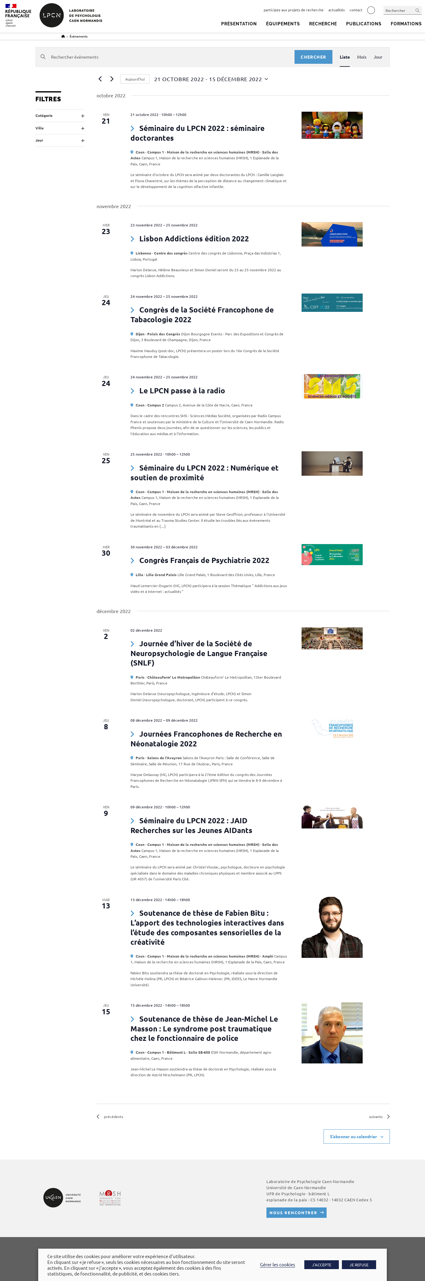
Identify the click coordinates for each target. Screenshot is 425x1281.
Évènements (78, 36)
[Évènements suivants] (112, 79)
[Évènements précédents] (100, 79)
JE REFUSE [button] (359, 1264)
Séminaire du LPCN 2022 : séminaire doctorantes (197, 133)
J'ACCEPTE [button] (321, 1264)
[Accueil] (63, 36)
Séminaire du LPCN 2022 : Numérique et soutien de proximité (204, 472)
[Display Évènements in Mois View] (361, 57)
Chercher (313, 57)
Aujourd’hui (135, 79)
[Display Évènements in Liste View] (345, 57)
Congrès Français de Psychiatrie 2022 (204, 560)
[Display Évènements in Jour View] (378, 57)
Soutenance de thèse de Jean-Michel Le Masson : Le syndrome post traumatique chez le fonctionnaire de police (204, 1028)
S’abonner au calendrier (353, 1136)
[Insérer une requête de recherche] (402, 10)
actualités (336, 9)
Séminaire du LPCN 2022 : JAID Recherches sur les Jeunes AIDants (191, 825)
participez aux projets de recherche (294, 9)
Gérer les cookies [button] (277, 1264)
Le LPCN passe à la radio (182, 390)
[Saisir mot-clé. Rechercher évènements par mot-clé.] (165, 57)
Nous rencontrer (293, 1212)
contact (356, 9)
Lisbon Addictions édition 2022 (194, 238)
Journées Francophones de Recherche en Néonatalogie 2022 (206, 738)
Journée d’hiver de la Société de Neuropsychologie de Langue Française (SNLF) (198, 653)
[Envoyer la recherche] (418, 10)
